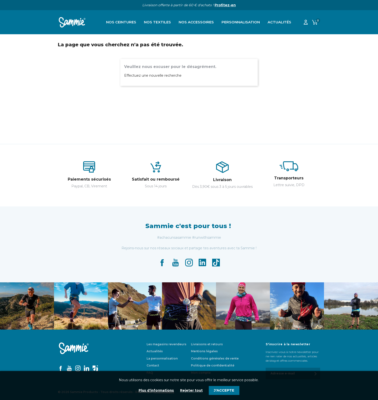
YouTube (175, 262)
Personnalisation (241, 22)
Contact (153, 365)
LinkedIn (202, 262)
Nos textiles (157, 22)
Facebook (162, 262)
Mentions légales (204, 351)
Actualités (279, 22)
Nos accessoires (196, 22)
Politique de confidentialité (212, 365)
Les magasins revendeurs (166, 344)
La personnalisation (162, 358)
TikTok (216, 262)
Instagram (189, 262)
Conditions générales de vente (215, 358)
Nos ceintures (121, 22)
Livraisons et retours (207, 344)
